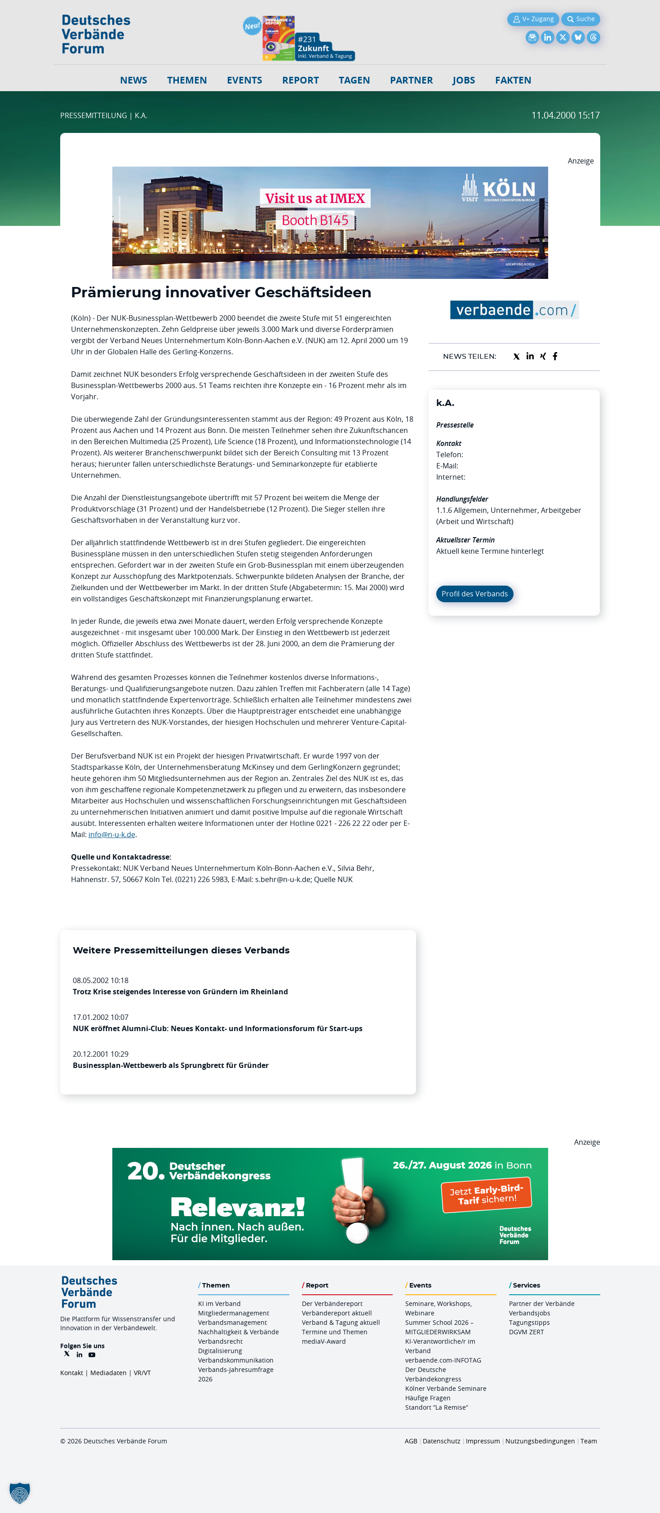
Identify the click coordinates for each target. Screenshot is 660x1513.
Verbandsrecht (220, 1341)
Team (588, 1441)
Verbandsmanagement (232, 1322)
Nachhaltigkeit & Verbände (238, 1332)
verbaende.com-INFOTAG (443, 1360)
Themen (187, 80)
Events (244, 80)
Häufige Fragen (428, 1398)
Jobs (464, 80)
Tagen (354, 80)
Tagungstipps (529, 1322)
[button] (20, 1493)
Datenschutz (442, 1441)
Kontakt (71, 1372)
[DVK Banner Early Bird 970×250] (330, 1153)
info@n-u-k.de (112, 834)
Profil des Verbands (475, 594)
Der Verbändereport (332, 1303)
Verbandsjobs (529, 1313)
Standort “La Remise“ (436, 1407)
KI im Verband (219, 1303)
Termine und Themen (335, 1332)
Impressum (483, 1441)
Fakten (513, 80)
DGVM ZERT (526, 1332)
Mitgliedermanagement (233, 1313)
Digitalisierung (220, 1350)
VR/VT (142, 1372)
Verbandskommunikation (236, 1360)
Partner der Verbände (542, 1303)
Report (300, 80)
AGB (411, 1441)
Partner (411, 80)
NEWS (133, 80)
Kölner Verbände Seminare (446, 1388)
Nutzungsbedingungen (540, 1441)
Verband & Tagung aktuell (341, 1322)
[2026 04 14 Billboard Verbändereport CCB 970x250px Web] (330, 172)
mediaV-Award (324, 1341)
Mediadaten (108, 1372)
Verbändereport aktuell (337, 1313)
